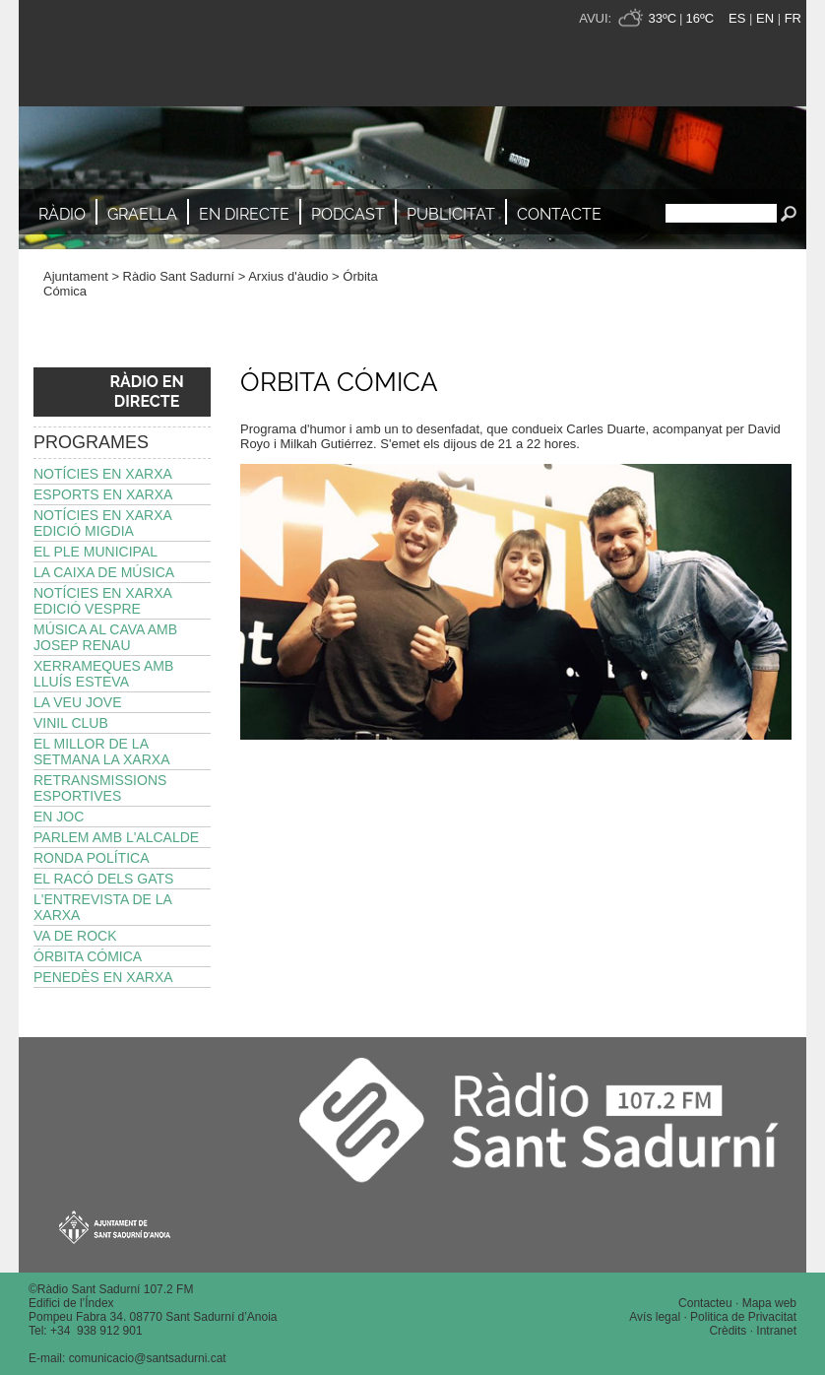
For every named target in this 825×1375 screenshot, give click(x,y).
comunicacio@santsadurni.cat (147, 1358)
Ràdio (62, 214)
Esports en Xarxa (102, 494)
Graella (142, 214)
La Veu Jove (77, 702)
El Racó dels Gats (103, 878)
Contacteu (705, 1303)
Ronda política (91, 858)
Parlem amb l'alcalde (116, 837)
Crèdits (727, 1331)
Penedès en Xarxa (103, 977)
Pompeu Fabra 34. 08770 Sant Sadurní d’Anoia (153, 1317)
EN (765, 18)
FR (793, 18)
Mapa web (769, 1303)
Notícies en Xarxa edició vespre (102, 601)
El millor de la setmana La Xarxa (101, 751)
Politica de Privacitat (743, 1317)
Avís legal (654, 1317)
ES (737, 18)
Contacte (559, 214)
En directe (244, 214)
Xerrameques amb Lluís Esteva (103, 673)
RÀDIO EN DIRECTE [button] (146, 391)
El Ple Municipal (95, 551)
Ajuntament (75, 276)
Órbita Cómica (87, 956)
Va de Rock (75, 936)
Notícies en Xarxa (102, 474)
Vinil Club (70, 723)
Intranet (776, 1331)
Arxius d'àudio (288, 276)
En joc (58, 816)
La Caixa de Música (103, 572)
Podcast (348, 214)
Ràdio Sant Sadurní (192, 53)
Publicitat (451, 214)
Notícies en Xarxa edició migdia (102, 523)
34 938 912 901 (100, 1331)
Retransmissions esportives (99, 788)
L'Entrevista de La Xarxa (102, 907)
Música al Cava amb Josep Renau (105, 637)
